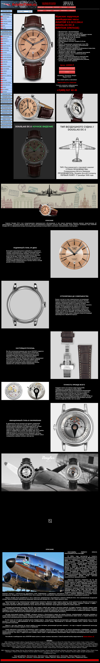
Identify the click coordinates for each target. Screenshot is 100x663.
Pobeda (88, 644)
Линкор (48, 650)
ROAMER (4, 80)
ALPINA (3, 43)
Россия (20, 651)
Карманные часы (54, 656)
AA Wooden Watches (75, 647)
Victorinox (39, 647)
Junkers (3, 644)
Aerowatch (17, 642)
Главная (14, 657)
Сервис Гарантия (50, 657)
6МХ (2, 650)
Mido (56, 644)
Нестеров (69, 650)
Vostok (45, 647)
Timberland (29, 647)
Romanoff (35, 646)
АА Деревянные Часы (50, 653)
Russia (40, 646)
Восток (22, 650)
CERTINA (4, 19)
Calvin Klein (67, 642)
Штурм (83, 651)
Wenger (67, 647)
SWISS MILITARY (5, 85)
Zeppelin (84, 647)
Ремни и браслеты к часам (77, 656)
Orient (77, 644)
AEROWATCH (5, 41)
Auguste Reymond (5, 45)
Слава (51, 651)
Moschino (65, 644)
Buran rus (54, 642)
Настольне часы (32, 656)
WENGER (4, 92)
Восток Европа (29, 650)
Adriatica (10, 642)
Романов (25, 651)
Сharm (92, 642)
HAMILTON (4, 23)
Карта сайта (71, 657)
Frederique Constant (6, 21)
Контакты (30, 657)
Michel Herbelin (49, 644)
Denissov (37, 643)
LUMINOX (4, 71)
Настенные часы (43, 656)
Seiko (53, 646)
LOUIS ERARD (5, 68)
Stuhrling (74, 646)
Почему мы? (22, 657)
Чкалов (73, 651)
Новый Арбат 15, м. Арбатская (67, 82)
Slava (63, 646)
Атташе (12, 650)
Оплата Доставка (38, 657)
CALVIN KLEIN (5, 50)
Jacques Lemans (92, 643)
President (13, 646)
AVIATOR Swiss (5, 16)
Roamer (29, 646)
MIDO (3, 26)
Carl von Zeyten (76, 642)
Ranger (24, 646)
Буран (17, 650)
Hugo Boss (72, 643)
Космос (42, 650)
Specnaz (68, 646)
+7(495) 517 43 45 (67, 90)
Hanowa (60, 643)
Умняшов (67, 651)
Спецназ (56, 651)
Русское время (33, 651)
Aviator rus (43, 642)
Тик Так (62, 651)
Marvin (34, 644)
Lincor (16, 644)
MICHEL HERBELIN (6, 75)
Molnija (60, 644)
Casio (82, 642)
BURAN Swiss (5, 48)
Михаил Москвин (55, 650)
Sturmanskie (80, 646)
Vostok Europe (52, 647)
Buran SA (60, 642)
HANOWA (4, 64)
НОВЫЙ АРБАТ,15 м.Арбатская (49, 4)
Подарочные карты (81, 657)
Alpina (22, 642)
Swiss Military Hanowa (18, 647)
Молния (63, 650)
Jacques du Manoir (6, 66)
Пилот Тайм (76, 650)
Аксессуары (64, 656)
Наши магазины (61, 657)
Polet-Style (94, 644)
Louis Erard (22, 644)
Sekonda (58, 646)
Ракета (15, 651)
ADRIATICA (4, 38)
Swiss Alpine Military (6, 82)
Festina (43, 643)
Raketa (19, 646)
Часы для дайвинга (20, 656)
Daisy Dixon (20, 643)
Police (4, 646)
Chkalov (13, 643)
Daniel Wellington (29, 643)
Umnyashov (60, 647)
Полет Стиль (94, 650)
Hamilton (66, 643)
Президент (9, 651)
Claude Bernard (6, 643)
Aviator (49, 642)
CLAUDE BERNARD (6, 57)
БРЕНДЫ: (49, 640)
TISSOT (3, 28)
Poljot (8, 646)
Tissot (34, 647)
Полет (88, 650)
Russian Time (47, 646)
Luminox (29, 644)
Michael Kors (40, 644)
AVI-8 (37, 642)
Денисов (37, 650)
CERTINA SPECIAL (6, 55)
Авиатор (7, 650)
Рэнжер (40, 651)
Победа (83, 650)
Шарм (78, 651)
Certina (87, 642)
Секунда (46, 651)
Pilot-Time (82, 644)
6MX (6, 642)
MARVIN (3, 73)
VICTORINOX (4, 89)
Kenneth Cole (10, 644)
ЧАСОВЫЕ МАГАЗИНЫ (49, 3)
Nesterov (71, 644)
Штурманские (89, 651)
